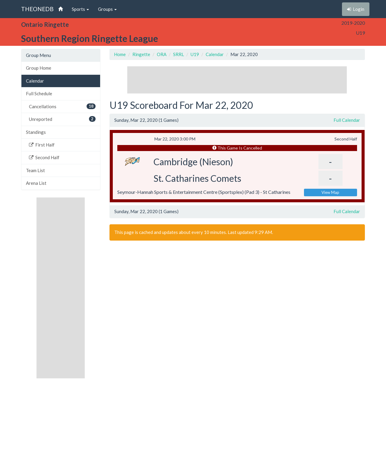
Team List (35, 170)
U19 (195, 54)
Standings (36, 132)
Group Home (38, 68)
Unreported (62, 119)
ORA (161, 54)
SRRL (178, 54)
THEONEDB (37, 8)
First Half (42, 144)
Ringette (141, 54)
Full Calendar (347, 120)
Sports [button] (80, 9)
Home (120, 54)
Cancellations (62, 106)
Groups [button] (107, 9)
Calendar (35, 81)
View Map (330, 192)
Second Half (44, 157)
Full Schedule (39, 93)
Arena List (36, 183)
